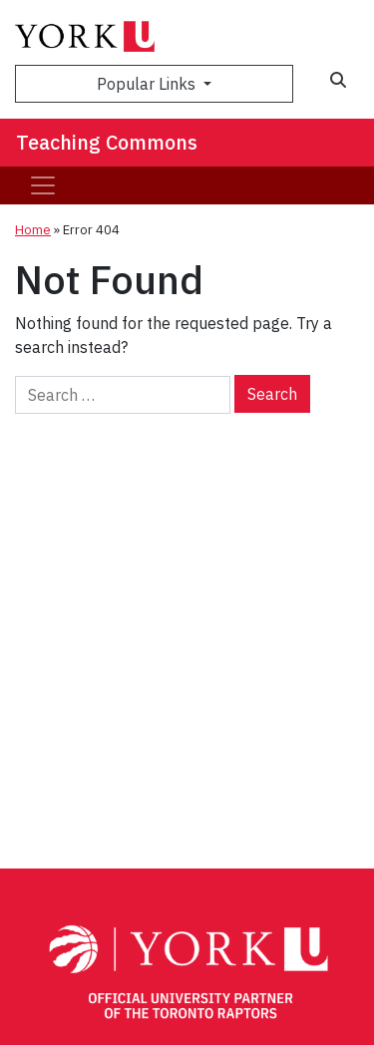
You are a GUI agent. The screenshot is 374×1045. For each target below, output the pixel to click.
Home (33, 229)
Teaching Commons (106, 142)
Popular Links (148, 84)
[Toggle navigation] (43, 185)
